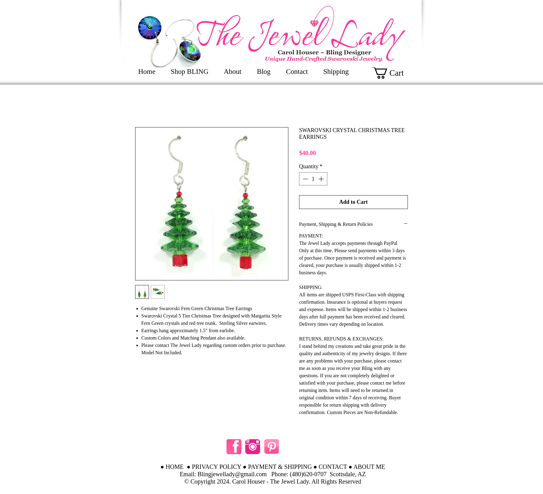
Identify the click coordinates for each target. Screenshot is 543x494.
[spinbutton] (313, 179)
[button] (394, 73)
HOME (174, 466)
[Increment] (321, 179)
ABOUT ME (369, 466)
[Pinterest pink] (271, 446)
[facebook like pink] (233, 446)
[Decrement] (304, 179)
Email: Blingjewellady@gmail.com (223, 474)
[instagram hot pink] (252, 446)
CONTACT (333, 466)
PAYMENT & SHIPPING (280, 466)
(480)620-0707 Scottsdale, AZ (328, 474)
